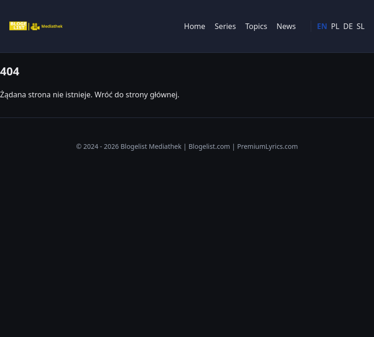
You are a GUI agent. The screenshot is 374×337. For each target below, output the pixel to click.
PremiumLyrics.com (267, 146)
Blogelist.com (209, 146)
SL (361, 26)
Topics (256, 26)
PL (335, 26)
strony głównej (152, 94)
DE (348, 26)
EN (322, 26)
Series (225, 26)
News (286, 26)
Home (195, 26)
